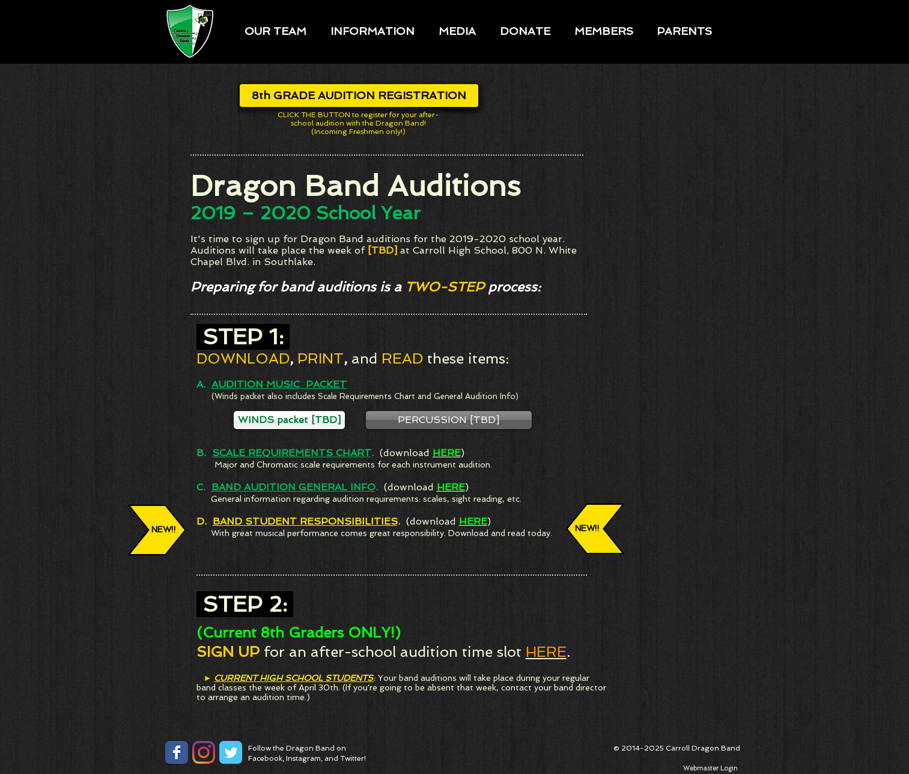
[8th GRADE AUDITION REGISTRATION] (359, 95)
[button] (275, 30)
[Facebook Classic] (176, 752)
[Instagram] (203, 752)
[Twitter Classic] (230, 752)
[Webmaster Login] (711, 768)
